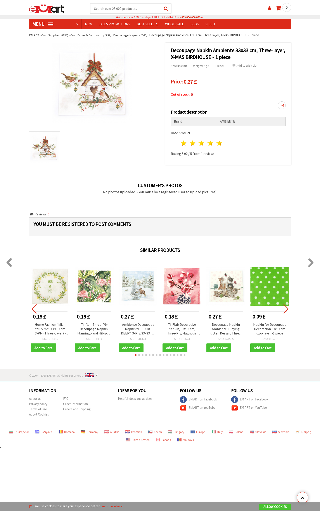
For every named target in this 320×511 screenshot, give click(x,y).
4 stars (210, 142)
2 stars (192, 142)
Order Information (75, 403)
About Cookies (39, 414)
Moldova (185, 439)
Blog (194, 24)
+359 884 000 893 (190, 17)
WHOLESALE (174, 24)
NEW (88, 24)
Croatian (133, 431)
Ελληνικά (43, 431)
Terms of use (38, 409)
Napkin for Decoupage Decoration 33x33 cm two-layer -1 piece (269, 328)
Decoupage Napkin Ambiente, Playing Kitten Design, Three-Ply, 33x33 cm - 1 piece (225, 328)
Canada (163, 439)
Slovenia (280, 431)
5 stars (219, 142)
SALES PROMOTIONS (114, 24)
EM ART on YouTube (198, 407)
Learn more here (112, 506)
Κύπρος (303, 431)
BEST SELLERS (148, 24)
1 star (184, 142)
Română (67, 431)
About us (35, 398)
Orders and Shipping (77, 409)
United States (138, 439)
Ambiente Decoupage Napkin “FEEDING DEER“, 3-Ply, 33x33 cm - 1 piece (138, 328)
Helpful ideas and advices (135, 398)
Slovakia (258, 431)
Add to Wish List (244, 66)
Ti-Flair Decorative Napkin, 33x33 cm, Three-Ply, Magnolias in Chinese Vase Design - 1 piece (182, 328)
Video (210, 24)
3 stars (201, 142)
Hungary (176, 431)
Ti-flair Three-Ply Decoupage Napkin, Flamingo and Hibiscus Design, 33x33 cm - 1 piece (94, 328)
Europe (198, 431)
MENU (42, 24)
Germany (89, 431)
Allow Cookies (275, 507)
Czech (155, 431)
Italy (217, 431)
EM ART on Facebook (198, 399)
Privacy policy (38, 403)
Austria (111, 431)
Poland (236, 431)
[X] (31, 506)
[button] (136, 354)
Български (19, 431)
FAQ (66, 398)
